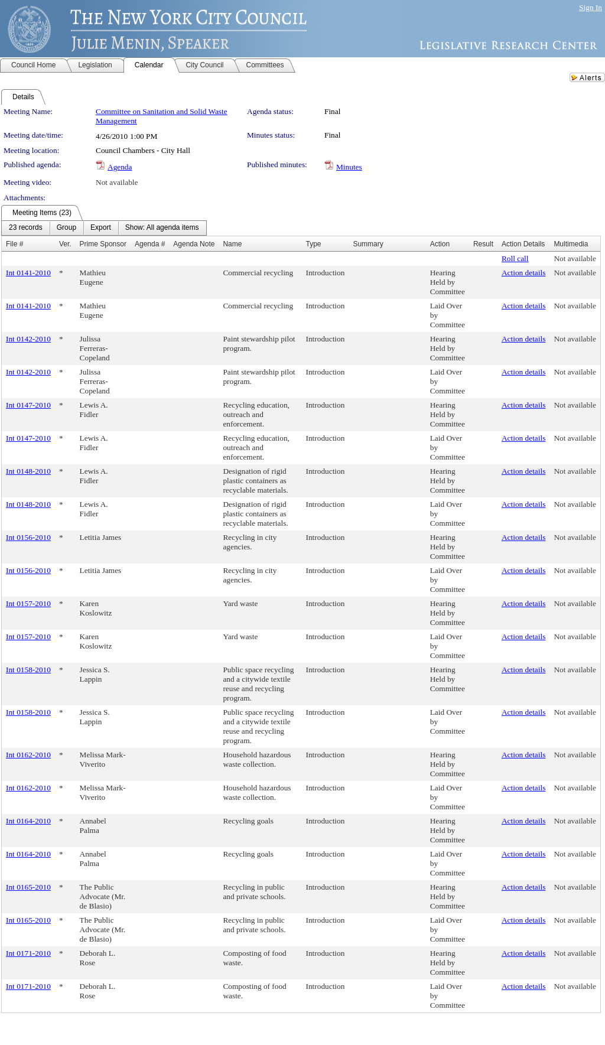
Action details (523, 272)
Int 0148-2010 (28, 471)
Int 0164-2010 (28, 820)
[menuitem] (26, 228)
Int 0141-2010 (28, 272)
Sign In (590, 7)
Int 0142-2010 (28, 338)
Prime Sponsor (103, 244)
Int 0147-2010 (28, 405)
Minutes (349, 166)
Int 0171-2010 (28, 953)
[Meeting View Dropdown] (162, 228)
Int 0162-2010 (28, 754)
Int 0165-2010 (28, 887)
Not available (117, 182)
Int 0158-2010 (28, 669)
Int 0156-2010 (28, 537)
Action (440, 244)
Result (483, 244)
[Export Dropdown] (100, 228)
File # (14, 244)
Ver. (65, 244)
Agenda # (150, 244)
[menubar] (104, 228)
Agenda (120, 166)
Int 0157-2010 (28, 603)
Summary (368, 244)
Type (313, 244)
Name (232, 244)
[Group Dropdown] (66, 228)
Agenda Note (193, 244)
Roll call (515, 258)
